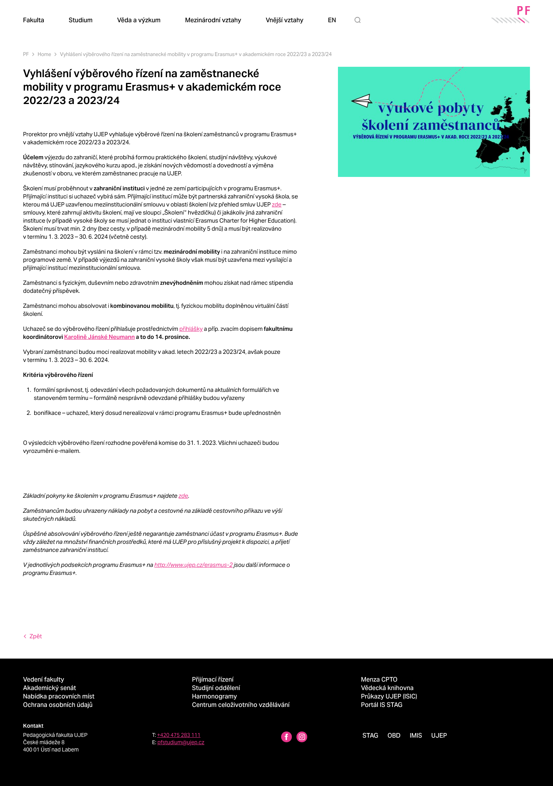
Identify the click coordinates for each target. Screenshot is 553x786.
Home (44, 54)
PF (26, 54)
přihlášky (191, 328)
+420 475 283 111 (178, 735)
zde (276, 204)
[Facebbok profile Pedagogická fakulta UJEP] (286, 738)
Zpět (36, 636)
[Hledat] (359, 20)
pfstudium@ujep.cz (180, 742)
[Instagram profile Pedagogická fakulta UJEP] (301, 738)
